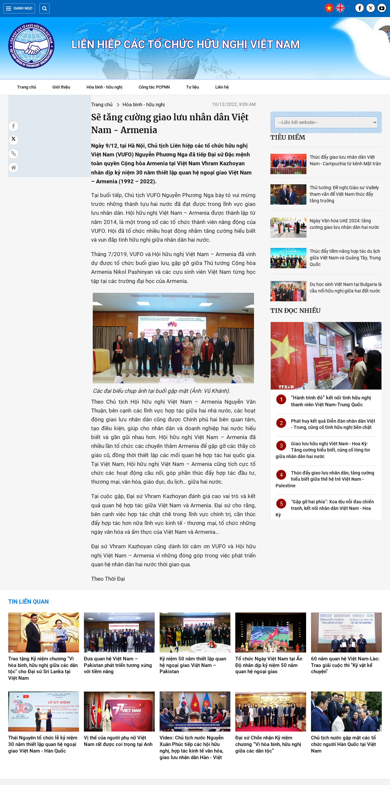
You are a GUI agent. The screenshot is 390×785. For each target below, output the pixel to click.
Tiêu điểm (287, 137)
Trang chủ (26, 87)
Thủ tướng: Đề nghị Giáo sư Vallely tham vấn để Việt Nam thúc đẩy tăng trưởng (344, 194)
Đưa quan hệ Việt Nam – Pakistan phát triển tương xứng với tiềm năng (118, 619)
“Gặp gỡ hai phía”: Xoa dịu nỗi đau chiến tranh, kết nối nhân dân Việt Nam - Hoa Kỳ (325, 508)
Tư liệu (195, 88)
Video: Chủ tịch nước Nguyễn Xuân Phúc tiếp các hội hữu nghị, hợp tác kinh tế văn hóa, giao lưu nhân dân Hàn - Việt (192, 702)
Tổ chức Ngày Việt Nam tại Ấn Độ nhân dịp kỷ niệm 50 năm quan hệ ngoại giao (268, 619)
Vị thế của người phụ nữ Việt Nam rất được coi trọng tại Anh (118, 695)
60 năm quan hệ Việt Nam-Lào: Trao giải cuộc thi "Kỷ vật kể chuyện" (345, 619)
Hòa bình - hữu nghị (104, 87)
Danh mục (19, 8)
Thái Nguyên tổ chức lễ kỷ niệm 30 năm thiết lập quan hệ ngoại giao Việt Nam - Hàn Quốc (42, 698)
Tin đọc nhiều (295, 310)
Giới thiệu (61, 87)
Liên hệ (222, 87)
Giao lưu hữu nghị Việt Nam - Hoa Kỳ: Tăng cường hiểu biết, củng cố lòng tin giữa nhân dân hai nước (323, 450)
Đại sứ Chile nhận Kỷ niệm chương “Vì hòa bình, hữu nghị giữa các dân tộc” (268, 698)
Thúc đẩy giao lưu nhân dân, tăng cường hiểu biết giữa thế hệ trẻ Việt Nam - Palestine (325, 479)
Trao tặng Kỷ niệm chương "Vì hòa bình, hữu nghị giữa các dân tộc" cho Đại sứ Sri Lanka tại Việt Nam (43, 622)
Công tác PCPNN (154, 87)
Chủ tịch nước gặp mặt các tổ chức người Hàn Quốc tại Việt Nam (343, 698)
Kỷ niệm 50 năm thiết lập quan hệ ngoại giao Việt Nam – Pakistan (193, 619)
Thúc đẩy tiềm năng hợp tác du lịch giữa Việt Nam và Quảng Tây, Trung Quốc (345, 258)
